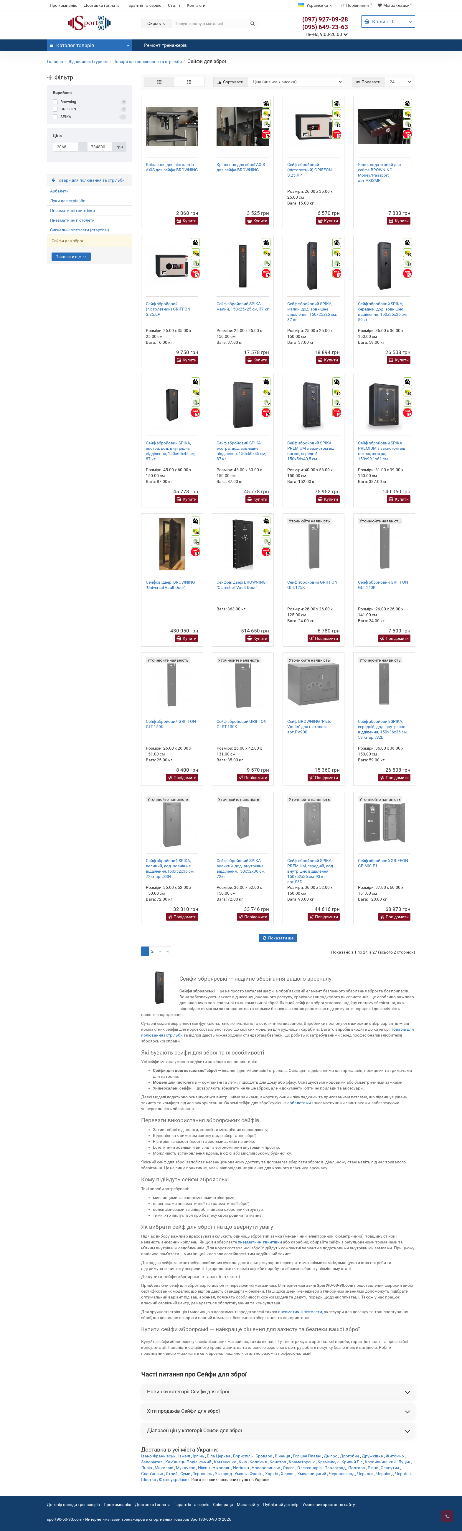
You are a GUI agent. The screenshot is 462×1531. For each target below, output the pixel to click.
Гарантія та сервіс (143, 5)
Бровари (263, 1456)
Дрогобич (349, 1456)
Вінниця (282, 1456)
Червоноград (341, 1473)
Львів (146, 1467)
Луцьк (404, 1461)
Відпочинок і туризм (88, 61)
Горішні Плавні (307, 1456)
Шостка (148, 1479)
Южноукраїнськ (174, 1479)
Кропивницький (380, 1461)
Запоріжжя (152, 1461)
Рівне (373, 1467)
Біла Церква (218, 1456)
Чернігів (403, 1473)
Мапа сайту (248, 1504)
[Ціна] (66, 147)
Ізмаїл (184, 1456)
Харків (271, 1473)
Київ (243, 1461)
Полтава (356, 1467)
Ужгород (223, 1473)
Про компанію (63, 5)
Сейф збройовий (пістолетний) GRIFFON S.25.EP (168, 309)
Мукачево (185, 1467)
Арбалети (59, 191)
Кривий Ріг (351, 1461)
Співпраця (223, 1504)
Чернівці (384, 1473)
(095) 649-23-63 (325, 27)
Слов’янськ (152, 1473)
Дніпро (330, 1456)
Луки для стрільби (67, 200)
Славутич (390, 1467)
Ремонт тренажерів (165, 45)
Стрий (172, 1473)
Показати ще (71, 256)
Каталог (89, 43)
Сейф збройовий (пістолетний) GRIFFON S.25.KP (309, 169)
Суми (185, 1473)
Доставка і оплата (102, 5)
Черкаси (365, 1473)
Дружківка (372, 1456)
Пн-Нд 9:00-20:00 (327, 34)
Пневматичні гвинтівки (72, 210)
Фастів (256, 1473)
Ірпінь (198, 1456)
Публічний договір (280, 1504)
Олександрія (309, 1467)
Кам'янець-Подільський (188, 1461)
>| (167, 951)
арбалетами (299, 1102)
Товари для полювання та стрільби (148, 61)
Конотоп (278, 1461)
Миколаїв (164, 1467)
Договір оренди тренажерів (73, 1504)
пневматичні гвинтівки (260, 1242)
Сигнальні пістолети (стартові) (79, 230)
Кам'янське (225, 1461)
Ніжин (204, 1467)
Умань (241, 1473)
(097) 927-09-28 (325, 19)
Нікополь (221, 1467)
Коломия (258, 1461)
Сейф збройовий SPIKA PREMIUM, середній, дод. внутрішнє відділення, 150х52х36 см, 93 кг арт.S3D (310, 871)
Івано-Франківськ (158, 1456)
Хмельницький (311, 1473)
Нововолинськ (266, 1467)
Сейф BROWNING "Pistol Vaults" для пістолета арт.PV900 (309, 726)
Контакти (196, 5)
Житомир (395, 1456)
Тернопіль (202, 1473)
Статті (174, 5)
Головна (55, 61)
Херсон (288, 1473)
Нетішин (241, 1467)
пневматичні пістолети (300, 1311)
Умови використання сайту (328, 1504)
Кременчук (328, 1461)
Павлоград (335, 1467)
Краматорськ (302, 1461)
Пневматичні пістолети (72, 220)
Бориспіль (243, 1456)
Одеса (289, 1467)
